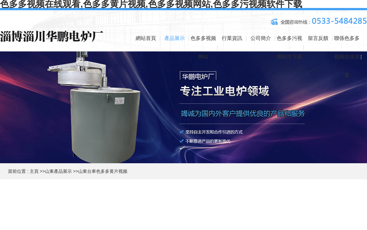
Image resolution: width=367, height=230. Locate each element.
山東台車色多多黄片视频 (102, 171)
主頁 (34, 171)
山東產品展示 (58, 171)
